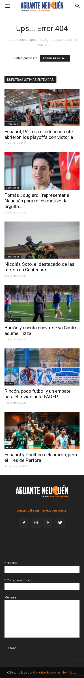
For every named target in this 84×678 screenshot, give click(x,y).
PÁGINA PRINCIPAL (54, 58)
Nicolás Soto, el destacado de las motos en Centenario (39, 267)
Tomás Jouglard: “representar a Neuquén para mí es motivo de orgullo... (36, 201)
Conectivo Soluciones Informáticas (55, 672)
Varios (9, 383)
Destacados (12, 124)
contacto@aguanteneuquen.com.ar (42, 510)
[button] (77, 6)
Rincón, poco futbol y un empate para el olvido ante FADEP (37, 393)
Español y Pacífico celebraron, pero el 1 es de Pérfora (40, 457)
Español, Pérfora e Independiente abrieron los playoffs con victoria (38, 134)
